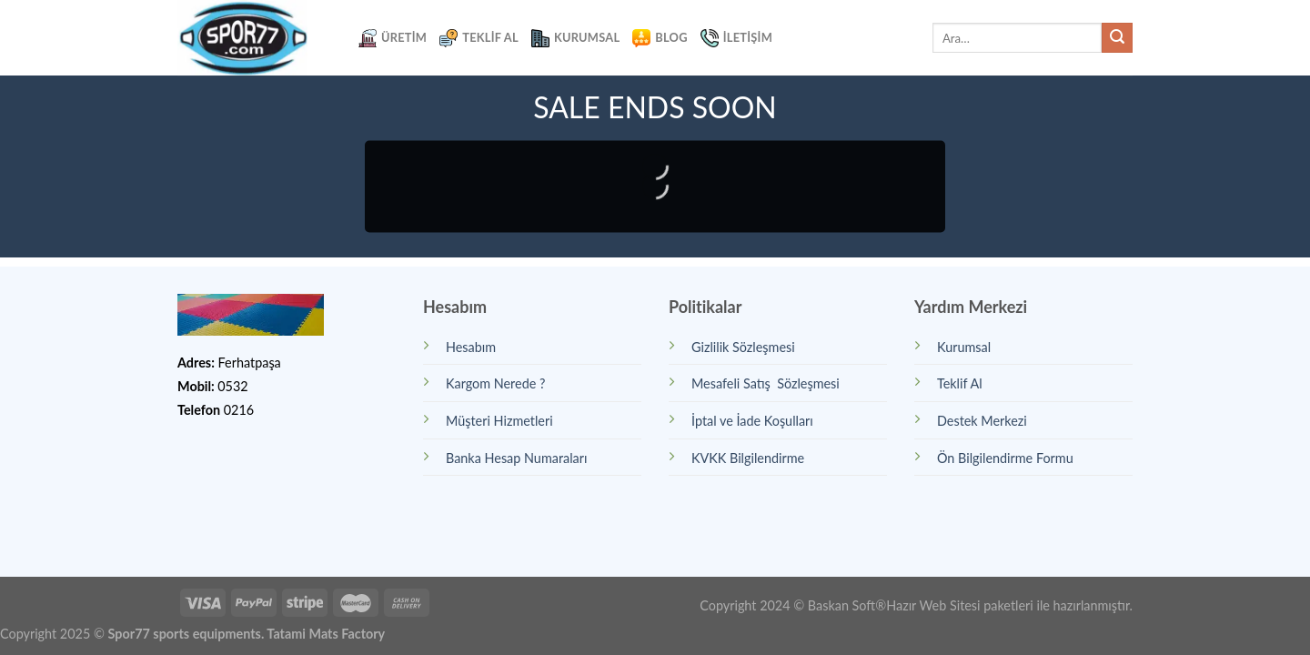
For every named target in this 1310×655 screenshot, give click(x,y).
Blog (659, 38)
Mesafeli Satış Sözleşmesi (765, 383)
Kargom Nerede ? (495, 383)
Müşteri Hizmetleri (499, 420)
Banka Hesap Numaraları (516, 458)
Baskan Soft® (847, 605)
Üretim (392, 38)
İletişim (736, 38)
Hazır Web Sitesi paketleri (959, 605)
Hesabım (471, 347)
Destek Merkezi (982, 420)
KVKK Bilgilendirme (747, 458)
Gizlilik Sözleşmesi (743, 347)
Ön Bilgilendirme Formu (1005, 458)
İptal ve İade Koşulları (752, 420)
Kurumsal (575, 38)
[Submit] (1117, 38)
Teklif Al (479, 38)
